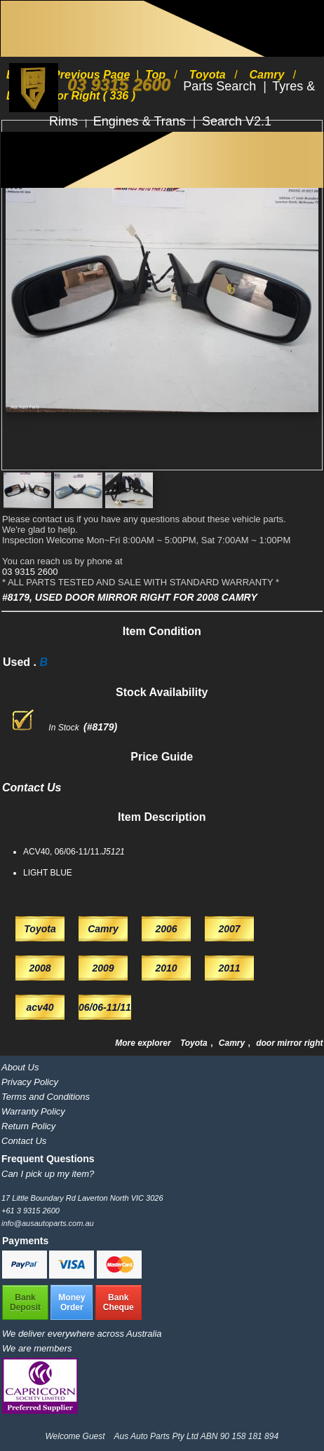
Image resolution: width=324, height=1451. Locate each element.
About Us (20, 1067)
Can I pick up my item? (47, 1174)
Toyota (195, 1043)
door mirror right (289, 1043)
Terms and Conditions (45, 1096)
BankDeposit (25, 1302)
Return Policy (28, 1126)
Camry (233, 1043)
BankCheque (118, 1302)
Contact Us (23, 1141)
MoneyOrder (71, 1302)
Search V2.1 (236, 121)
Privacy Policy (29, 1082)
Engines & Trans (141, 121)
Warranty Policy (33, 1111)
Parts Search (221, 86)
